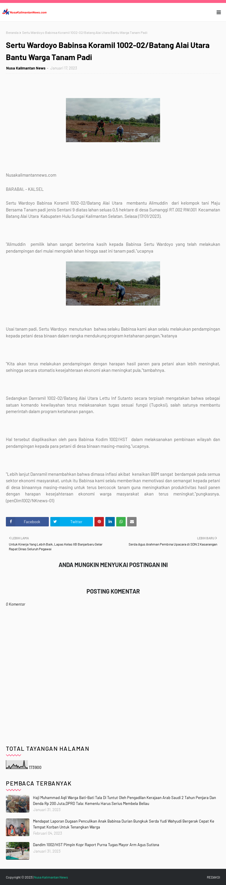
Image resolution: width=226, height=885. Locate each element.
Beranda (12, 32)
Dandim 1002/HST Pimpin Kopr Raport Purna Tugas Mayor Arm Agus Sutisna (96, 844)
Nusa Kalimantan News (26, 68)
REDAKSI (213, 877)
